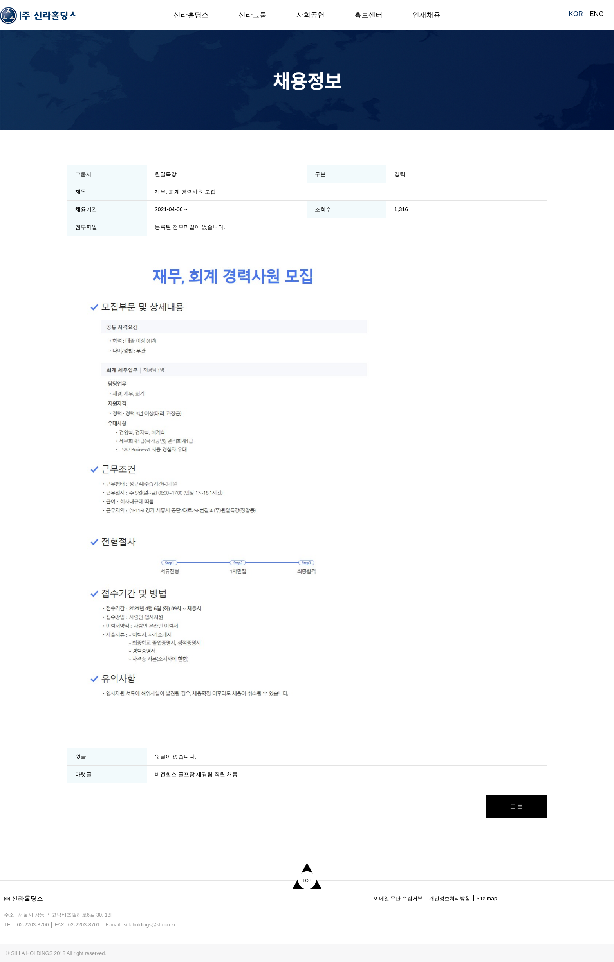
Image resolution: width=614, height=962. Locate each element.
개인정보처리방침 (449, 898)
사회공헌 (310, 15)
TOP (307, 880)
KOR (576, 14)
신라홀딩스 (191, 15)
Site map (487, 898)
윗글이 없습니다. (175, 756)
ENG (596, 14)
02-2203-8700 (33, 925)
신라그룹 (252, 15)
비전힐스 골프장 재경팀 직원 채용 (196, 774)
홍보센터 (368, 15)
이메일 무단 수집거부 (398, 898)
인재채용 (426, 15)
